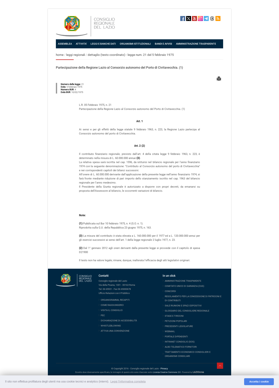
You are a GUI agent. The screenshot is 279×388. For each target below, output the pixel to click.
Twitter (188, 18)
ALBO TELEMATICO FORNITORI (181, 347)
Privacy (164, 368)
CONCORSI (170, 291)
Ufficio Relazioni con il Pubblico (114, 293)
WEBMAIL (170, 331)
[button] (240, 381)
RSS (217, 18)
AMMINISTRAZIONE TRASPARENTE (196, 43)
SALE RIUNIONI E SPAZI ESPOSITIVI (183, 305)
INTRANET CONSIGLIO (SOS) (180, 341)
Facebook (182, 18)
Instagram (200, 18)
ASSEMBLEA (65, 43)
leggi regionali (76, 55)
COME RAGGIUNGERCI (112, 305)
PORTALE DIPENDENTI (176, 336)
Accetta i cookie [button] (259, 381)
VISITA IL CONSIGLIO (112, 310)
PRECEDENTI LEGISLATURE (179, 326)
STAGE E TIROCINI (174, 316)
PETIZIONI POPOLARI (176, 321)
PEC (103, 315)
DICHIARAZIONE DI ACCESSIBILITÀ (119, 320)
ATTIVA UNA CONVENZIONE (115, 330)
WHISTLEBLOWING (111, 325)
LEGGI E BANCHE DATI (103, 43)
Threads (212, 18)
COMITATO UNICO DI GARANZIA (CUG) (184, 286)
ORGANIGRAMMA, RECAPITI (115, 300)
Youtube (194, 18)
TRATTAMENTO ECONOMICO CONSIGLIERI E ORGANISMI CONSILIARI (187, 354)
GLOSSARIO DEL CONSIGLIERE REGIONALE (187, 310)
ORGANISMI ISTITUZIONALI (135, 43)
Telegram (206, 18)
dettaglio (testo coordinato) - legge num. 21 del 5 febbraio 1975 (131, 55)
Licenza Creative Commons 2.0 (166, 372)
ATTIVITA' (81, 43)
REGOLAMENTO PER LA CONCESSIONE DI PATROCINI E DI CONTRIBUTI (193, 298)
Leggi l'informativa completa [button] (128, 381)
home (60, 55)
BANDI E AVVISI (163, 43)
